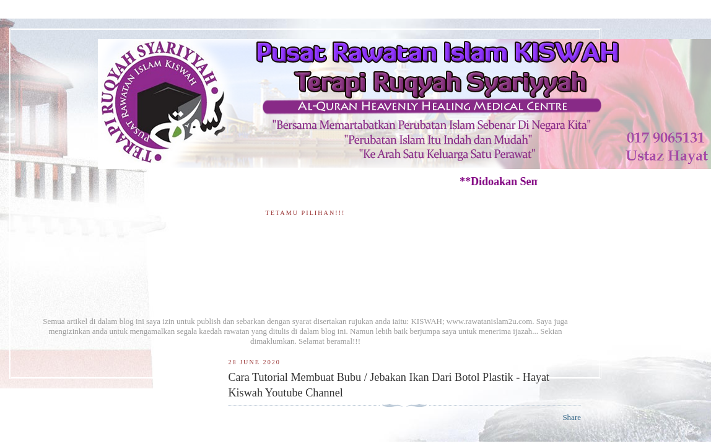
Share (571, 417)
